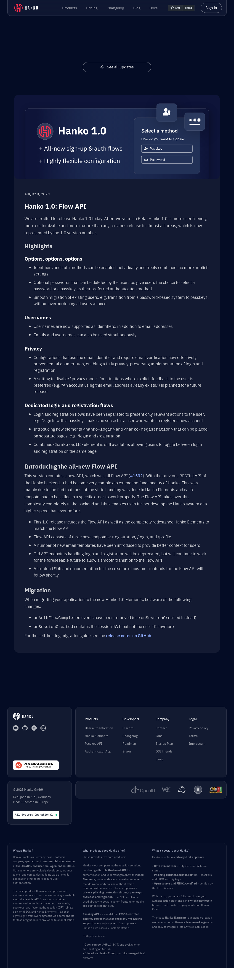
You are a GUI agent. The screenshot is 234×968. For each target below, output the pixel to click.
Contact (161, 726)
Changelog (115, 7)
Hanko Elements (96, 734)
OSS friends (164, 749)
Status (127, 749)
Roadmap (129, 741)
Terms (193, 734)
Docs (153, 7)
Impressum (197, 741)
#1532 (136, 474)
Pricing (91, 7)
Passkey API (93, 741)
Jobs (159, 734)
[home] (26, 8)
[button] (69, 8)
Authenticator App (98, 749)
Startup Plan (164, 741)
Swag (159, 757)
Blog (136, 7)
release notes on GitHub (128, 633)
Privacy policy (198, 726)
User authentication (99, 726)
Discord (127, 726)
